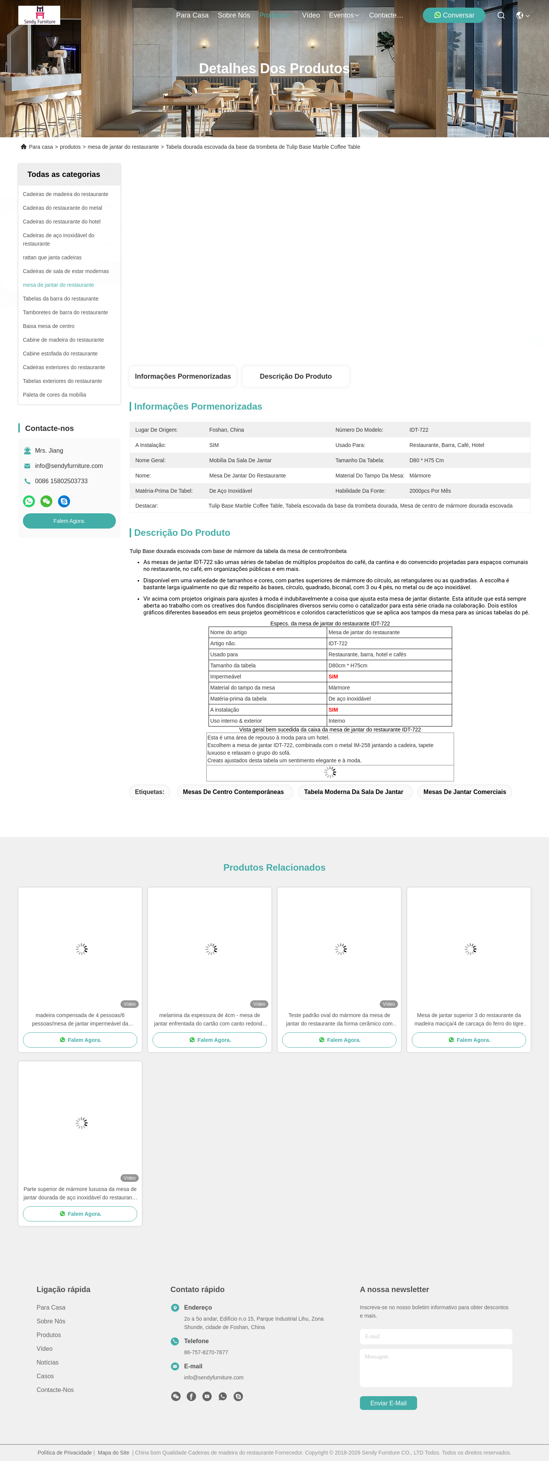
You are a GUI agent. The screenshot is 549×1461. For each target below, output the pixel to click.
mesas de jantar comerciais (465, 792)
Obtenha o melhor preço (397, 341)
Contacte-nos (387, 15)
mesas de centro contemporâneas (233, 792)
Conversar (454, 15)
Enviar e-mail (388, 1403)
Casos (45, 1376)
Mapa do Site (113, 1453)
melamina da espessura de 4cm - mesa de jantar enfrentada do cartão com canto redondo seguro (209, 1020)
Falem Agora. (69, 521)
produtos (276, 15)
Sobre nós (234, 15)
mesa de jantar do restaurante (123, 147)
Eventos (344, 15)
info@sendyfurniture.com (69, 466)
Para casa (192, 15)
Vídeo (311, 15)
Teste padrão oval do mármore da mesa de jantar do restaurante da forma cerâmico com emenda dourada (339, 1020)
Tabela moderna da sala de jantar (353, 792)
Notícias (48, 1362)
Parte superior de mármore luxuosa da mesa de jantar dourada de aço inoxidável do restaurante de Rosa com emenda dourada (80, 1194)
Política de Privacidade (65, 1453)
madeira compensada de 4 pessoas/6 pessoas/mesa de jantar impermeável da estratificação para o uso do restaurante (80, 1020)
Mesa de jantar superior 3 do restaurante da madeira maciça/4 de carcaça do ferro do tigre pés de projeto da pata (468, 1020)
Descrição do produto (296, 376)
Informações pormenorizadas (183, 376)
